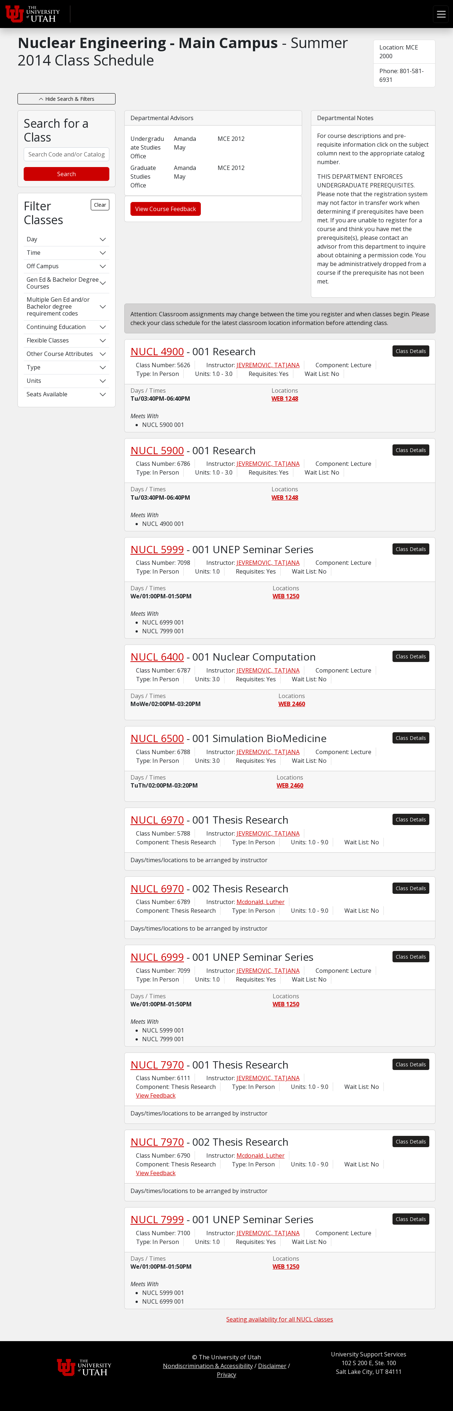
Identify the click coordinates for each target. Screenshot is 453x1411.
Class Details (411, 351)
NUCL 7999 (157, 1219)
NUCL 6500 (157, 738)
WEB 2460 (291, 704)
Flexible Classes (48, 340)
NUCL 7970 (157, 1064)
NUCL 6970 (157, 820)
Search (66, 174)
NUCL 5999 (157, 549)
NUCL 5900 (157, 450)
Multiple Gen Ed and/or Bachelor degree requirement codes (58, 306)
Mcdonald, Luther (261, 902)
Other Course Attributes (60, 354)
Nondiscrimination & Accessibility (208, 1366)
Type (33, 367)
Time (33, 253)
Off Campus (43, 266)
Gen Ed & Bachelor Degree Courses (63, 283)
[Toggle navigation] (441, 14)
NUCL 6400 (157, 656)
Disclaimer (272, 1366)
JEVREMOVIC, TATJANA (268, 365)
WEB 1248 (285, 399)
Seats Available (47, 394)
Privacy (226, 1375)
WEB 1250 (286, 596)
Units (34, 381)
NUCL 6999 (157, 957)
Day (32, 239)
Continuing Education (56, 327)
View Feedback (156, 1095)
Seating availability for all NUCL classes (279, 1319)
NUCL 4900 (157, 351)
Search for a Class (56, 130)
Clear (100, 204)
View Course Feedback (165, 209)
